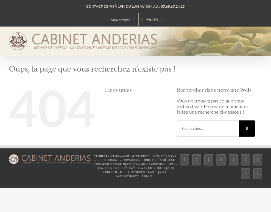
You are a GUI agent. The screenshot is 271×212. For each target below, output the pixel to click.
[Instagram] (208, 159)
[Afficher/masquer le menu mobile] (261, 36)
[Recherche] (247, 128)
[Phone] (257, 174)
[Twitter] (196, 159)
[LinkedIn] (257, 159)
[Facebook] (184, 159)
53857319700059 (127, 176)
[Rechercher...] (208, 128)
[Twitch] (233, 159)
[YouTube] (245, 159)
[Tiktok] (220, 159)
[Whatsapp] (245, 174)
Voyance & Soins (164, 156)
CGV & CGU (145, 168)
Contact (148, 176)
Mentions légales (143, 172)
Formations (131, 160)
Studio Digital (108, 160)
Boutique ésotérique (159, 160)
